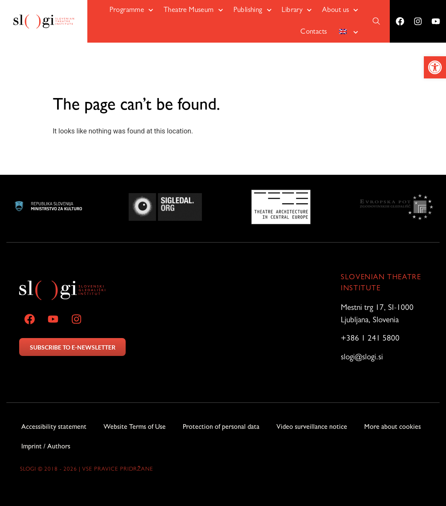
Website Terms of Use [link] (135, 427)
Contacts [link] (313, 32)
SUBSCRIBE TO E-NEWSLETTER (72, 347)
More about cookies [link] (392, 427)
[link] (435, 67)
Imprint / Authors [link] (45, 447)
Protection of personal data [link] (221, 427)
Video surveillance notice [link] (311, 427)
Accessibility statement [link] (53, 427)
